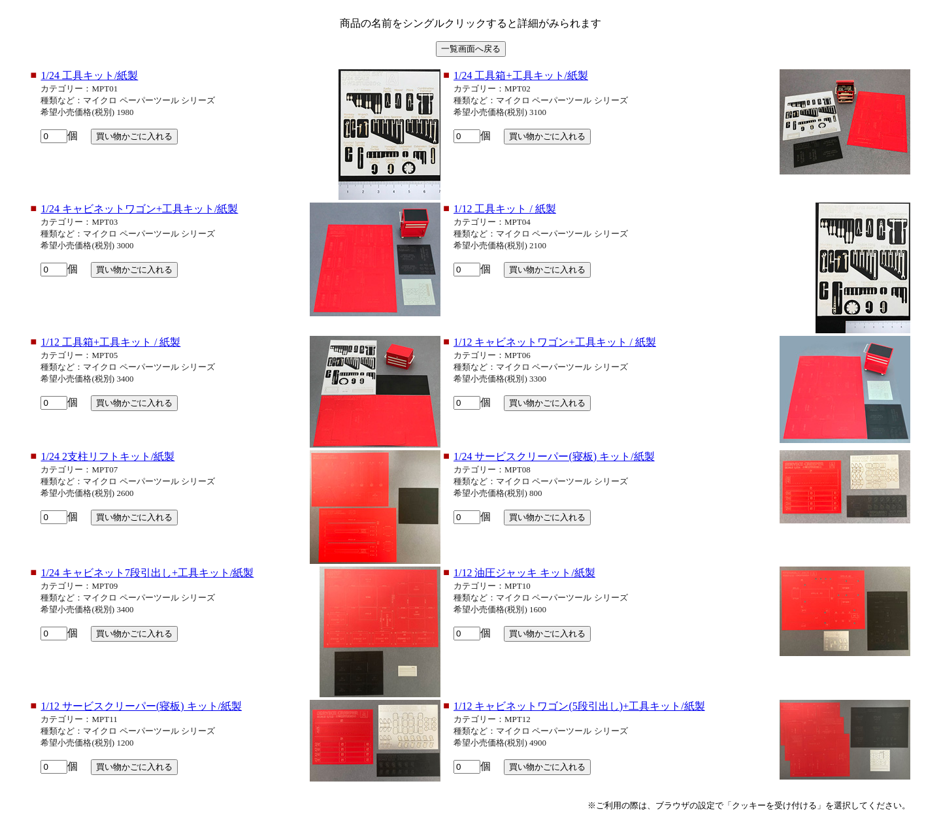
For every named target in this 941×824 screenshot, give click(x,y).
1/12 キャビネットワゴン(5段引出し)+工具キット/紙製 (579, 706)
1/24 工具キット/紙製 (89, 75)
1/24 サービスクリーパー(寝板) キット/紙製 (554, 456)
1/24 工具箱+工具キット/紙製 (521, 75)
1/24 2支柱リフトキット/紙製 (107, 456)
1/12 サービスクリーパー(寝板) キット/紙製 (141, 706)
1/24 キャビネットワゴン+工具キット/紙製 (139, 208)
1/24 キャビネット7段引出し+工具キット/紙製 (147, 572)
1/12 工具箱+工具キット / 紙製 (110, 342)
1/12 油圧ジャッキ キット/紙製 (524, 572)
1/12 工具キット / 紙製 (505, 208)
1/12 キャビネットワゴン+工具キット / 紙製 (555, 342)
